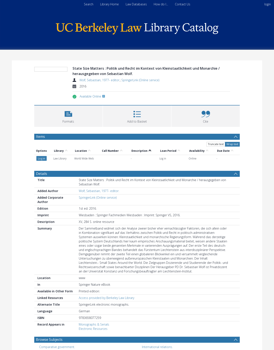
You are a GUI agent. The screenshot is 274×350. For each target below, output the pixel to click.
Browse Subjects (49, 315)
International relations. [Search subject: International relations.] (157, 323)
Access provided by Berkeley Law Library (106, 274)
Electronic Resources (93, 304)
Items (40, 136)
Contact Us (182, 4)
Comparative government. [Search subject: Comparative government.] (57, 323)
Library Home (109, 4)
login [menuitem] (267, 4)
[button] (68, 115)
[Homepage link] (137, 28)
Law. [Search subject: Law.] (42, 329)
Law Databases (136, 4)
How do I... (161, 4)
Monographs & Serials (94, 300)
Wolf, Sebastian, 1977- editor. (99, 80)
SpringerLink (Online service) (140, 80)
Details (41, 149)
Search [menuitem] (88, 4)
